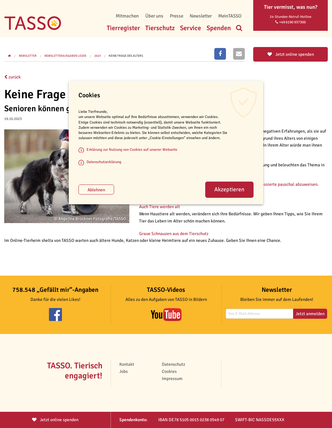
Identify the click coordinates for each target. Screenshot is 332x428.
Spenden (219, 28)
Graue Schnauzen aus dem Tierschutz (173, 233)
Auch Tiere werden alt (159, 206)
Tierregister (123, 28)
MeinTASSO (230, 16)
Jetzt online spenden (290, 54)
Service (190, 28)
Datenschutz (173, 364)
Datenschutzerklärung (104, 162)
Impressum (172, 378)
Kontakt (126, 364)
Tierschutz (160, 28)
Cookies (169, 371)
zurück (12, 77)
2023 (97, 56)
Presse (176, 16)
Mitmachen (127, 16)
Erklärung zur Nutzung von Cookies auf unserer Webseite (132, 149)
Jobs (123, 371)
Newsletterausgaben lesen (65, 56)
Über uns (154, 16)
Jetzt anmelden (310, 313)
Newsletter (201, 16)
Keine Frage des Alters (126, 56)
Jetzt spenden (55, 419)
